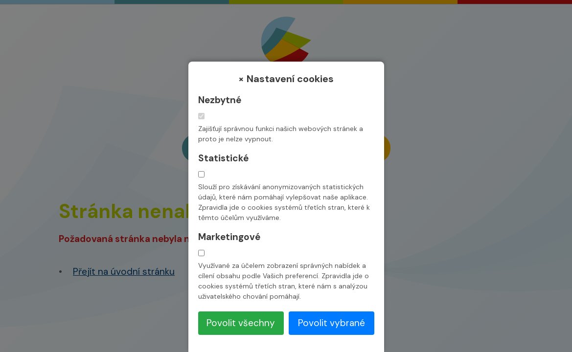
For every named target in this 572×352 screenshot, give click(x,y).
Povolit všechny (240, 323)
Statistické (223, 158)
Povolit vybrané (331, 323)
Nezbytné (219, 100)
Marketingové (229, 237)
